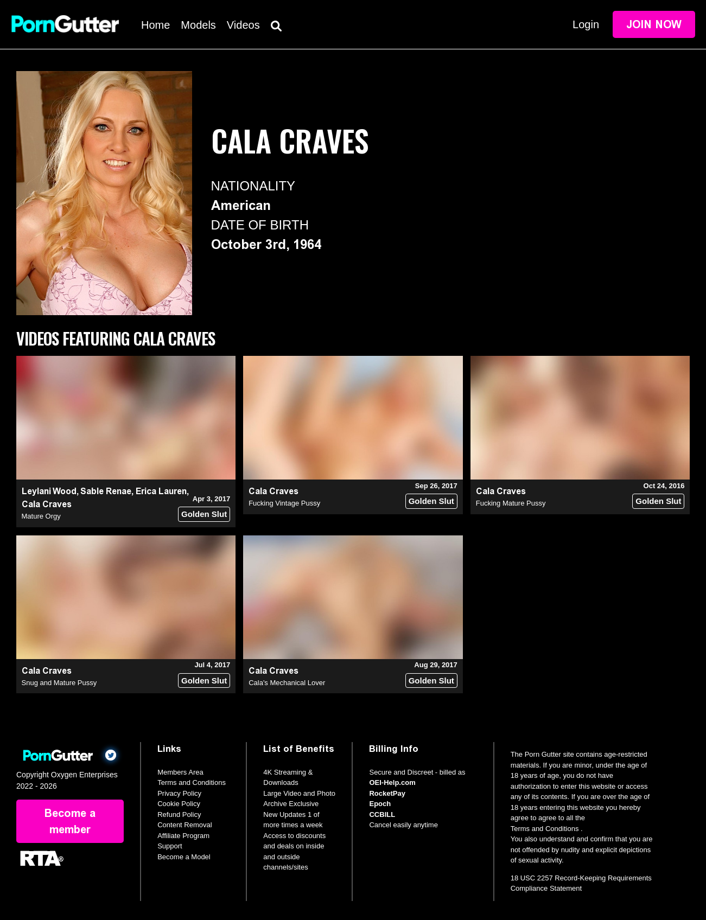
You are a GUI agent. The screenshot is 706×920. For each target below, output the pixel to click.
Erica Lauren (161, 491)
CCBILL (382, 814)
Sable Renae (105, 491)
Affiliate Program (183, 836)
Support (169, 846)
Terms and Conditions (191, 782)
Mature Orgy (41, 516)
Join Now (654, 24)
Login (586, 24)
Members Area (180, 772)
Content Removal (184, 825)
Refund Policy (179, 814)
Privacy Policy (179, 793)
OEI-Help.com (392, 782)
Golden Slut (204, 514)
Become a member (70, 821)
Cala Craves (47, 504)
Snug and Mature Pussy (59, 683)
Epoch (380, 804)
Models (198, 25)
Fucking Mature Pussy (511, 503)
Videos (243, 25)
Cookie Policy (178, 804)
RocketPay (387, 793)
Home (155, 25)
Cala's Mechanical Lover (287, 683)
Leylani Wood (49, 491)
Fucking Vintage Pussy (284, 503)
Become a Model (184, 857)
